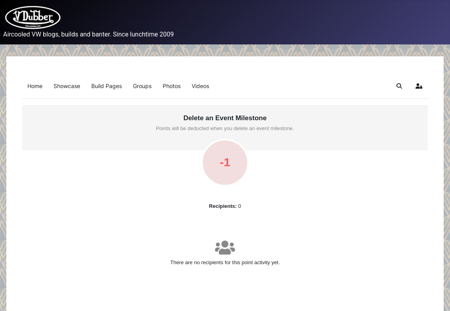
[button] (399, 86)
